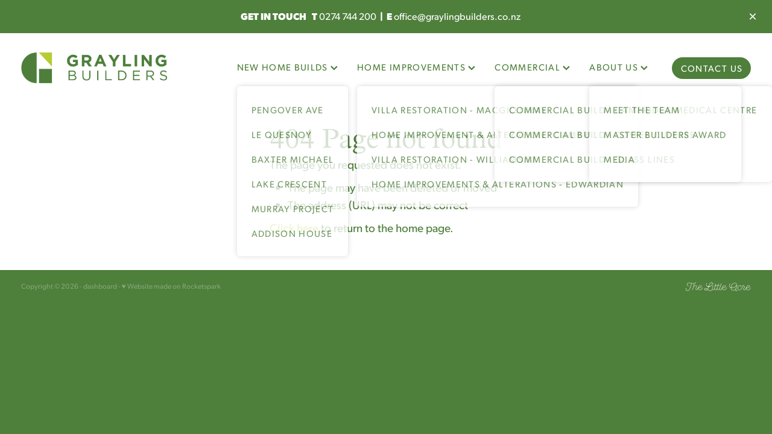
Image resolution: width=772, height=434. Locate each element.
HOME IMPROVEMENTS (416, 66)
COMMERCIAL (532, 66)
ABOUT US (618, 66)
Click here (294, 227)
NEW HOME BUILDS (287, 66)
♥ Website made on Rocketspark (171, 286)
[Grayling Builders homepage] (94, 68)
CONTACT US (712, 68)
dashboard (100, 286)
